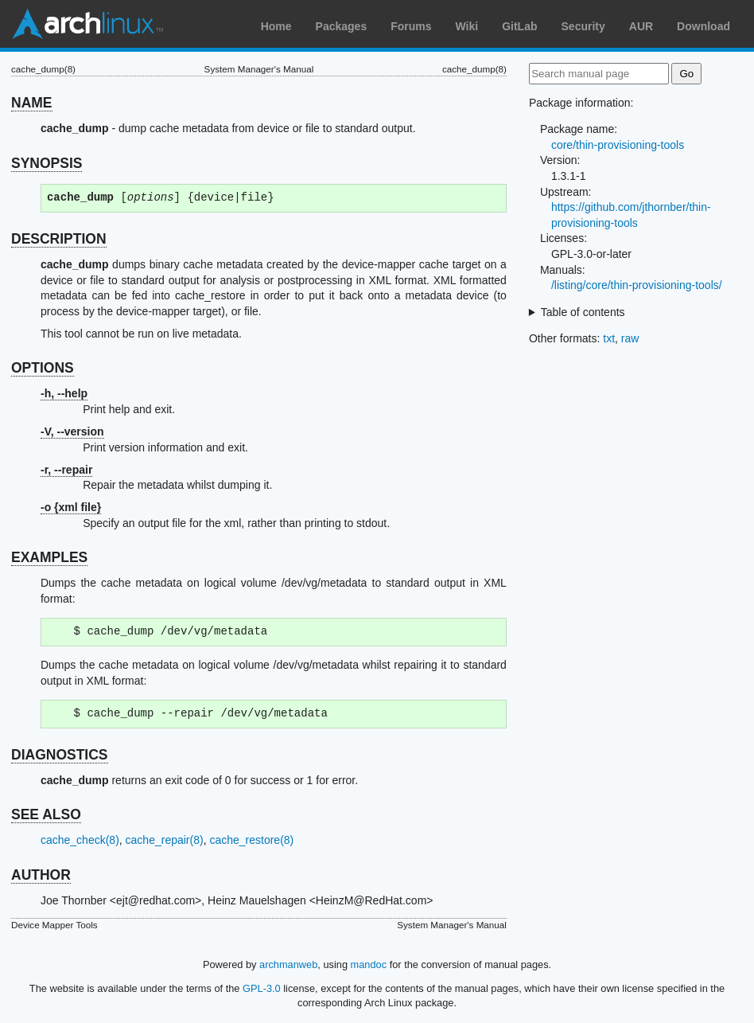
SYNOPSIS (46, 163)
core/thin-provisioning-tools (617, 145)
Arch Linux (87, 24)
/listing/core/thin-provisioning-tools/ (636, 285)
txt (609, 338)
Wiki (467, 26)
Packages (341, 26)
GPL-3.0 (262, 988)
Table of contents (583, 312)
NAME (31, 103)
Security (583, 26)
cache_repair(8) (165, 840)
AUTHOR (41, 875)
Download (703, 26)
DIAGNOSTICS (59, 755)
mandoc (369, 964)
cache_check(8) (80, 840)
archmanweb (288, 964)
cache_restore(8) (251, 840)
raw (630, 338)
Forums (411, 26)
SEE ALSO (46, 814)
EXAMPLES (49, 557)
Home (276, 26)
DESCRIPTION (59, 239)
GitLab (519, 26)
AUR (641, 26)
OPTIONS (42, 368)
